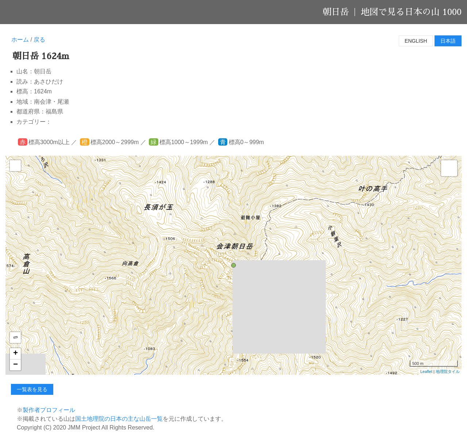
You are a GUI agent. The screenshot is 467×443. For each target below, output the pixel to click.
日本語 (448, 41)
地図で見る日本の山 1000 (411, 12)
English (416, 41)
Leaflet (426, 371)
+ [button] (15, 353)
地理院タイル (448, 371)
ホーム (20, 39)
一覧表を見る (32, 389)
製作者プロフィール (49, 410)
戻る (39, 39)
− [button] (15, 364)
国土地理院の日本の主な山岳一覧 (119, 419)
